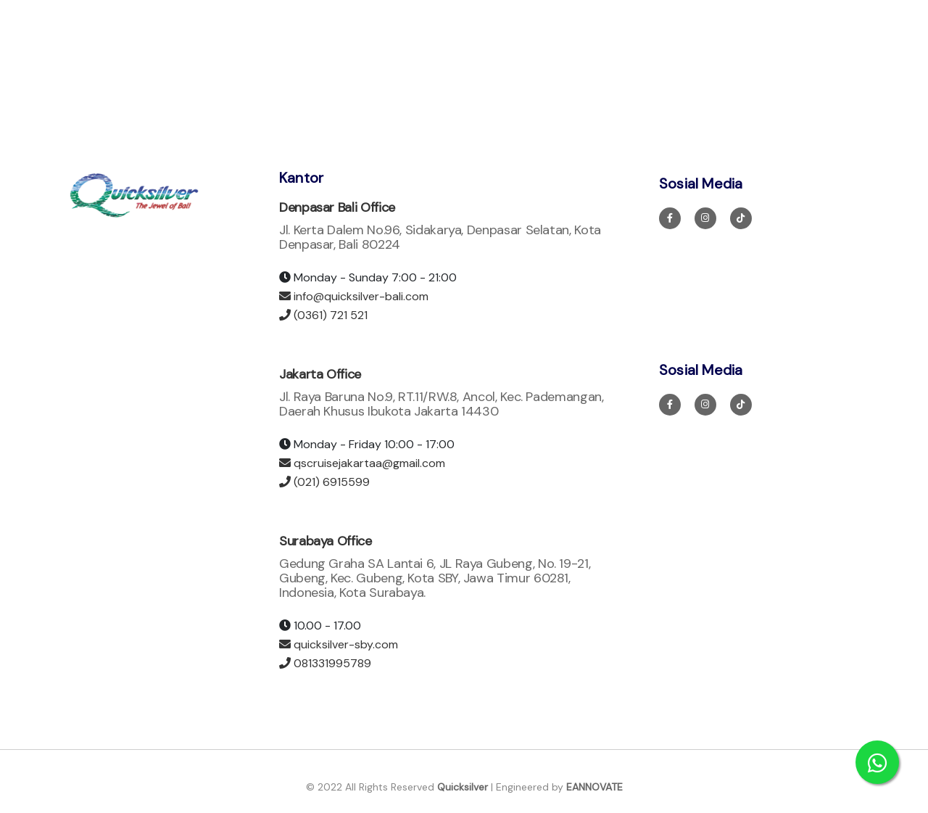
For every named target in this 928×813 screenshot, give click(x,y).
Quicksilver (462, 786)
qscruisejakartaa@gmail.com (362, 463)
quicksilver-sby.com (338, 644)
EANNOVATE (594, 786)
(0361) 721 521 (323, 315)
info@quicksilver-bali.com (353, 296)
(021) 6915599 (324, 482)
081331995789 (325, 663)
